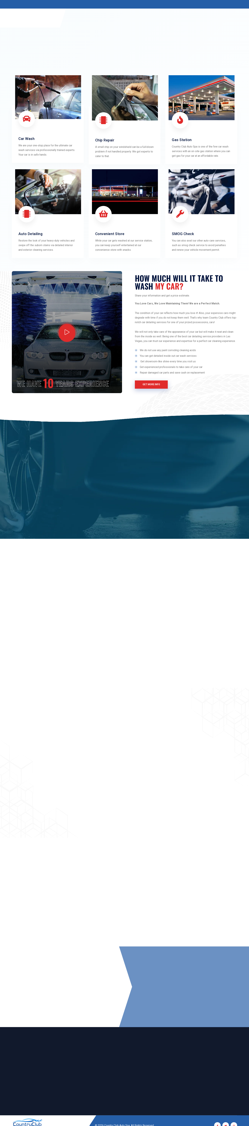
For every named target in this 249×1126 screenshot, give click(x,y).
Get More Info (151, 384)
